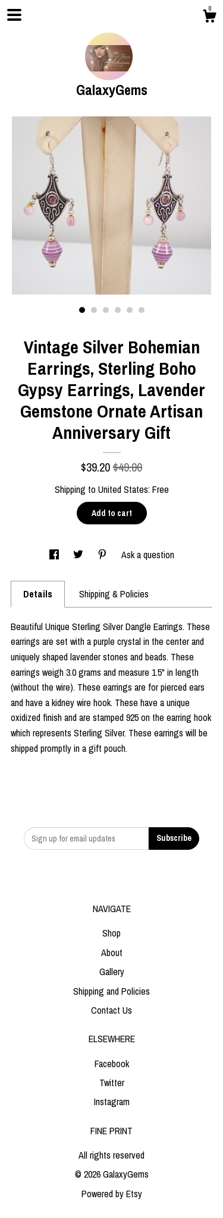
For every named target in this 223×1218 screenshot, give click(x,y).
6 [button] (142, 310)
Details (37, 593)
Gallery (111, 971)
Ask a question (147, 554)
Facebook (112, 1063)
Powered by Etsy (111, 1193)
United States (123, 489)
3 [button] (106, 310)
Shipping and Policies (111, 991)
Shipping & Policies (114, 593)
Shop (111, 932)
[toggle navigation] (14, 15)
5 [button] (130, 310)
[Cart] (209, 18)
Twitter (111, 1082)
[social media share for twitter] (79, 554)
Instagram (112, 1101)
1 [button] (82, 310)
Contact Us (111, 1010)
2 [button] (94, 310)
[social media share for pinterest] (103, 554)
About (112, 952)
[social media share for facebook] (55, 554)
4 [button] (118, 310)
